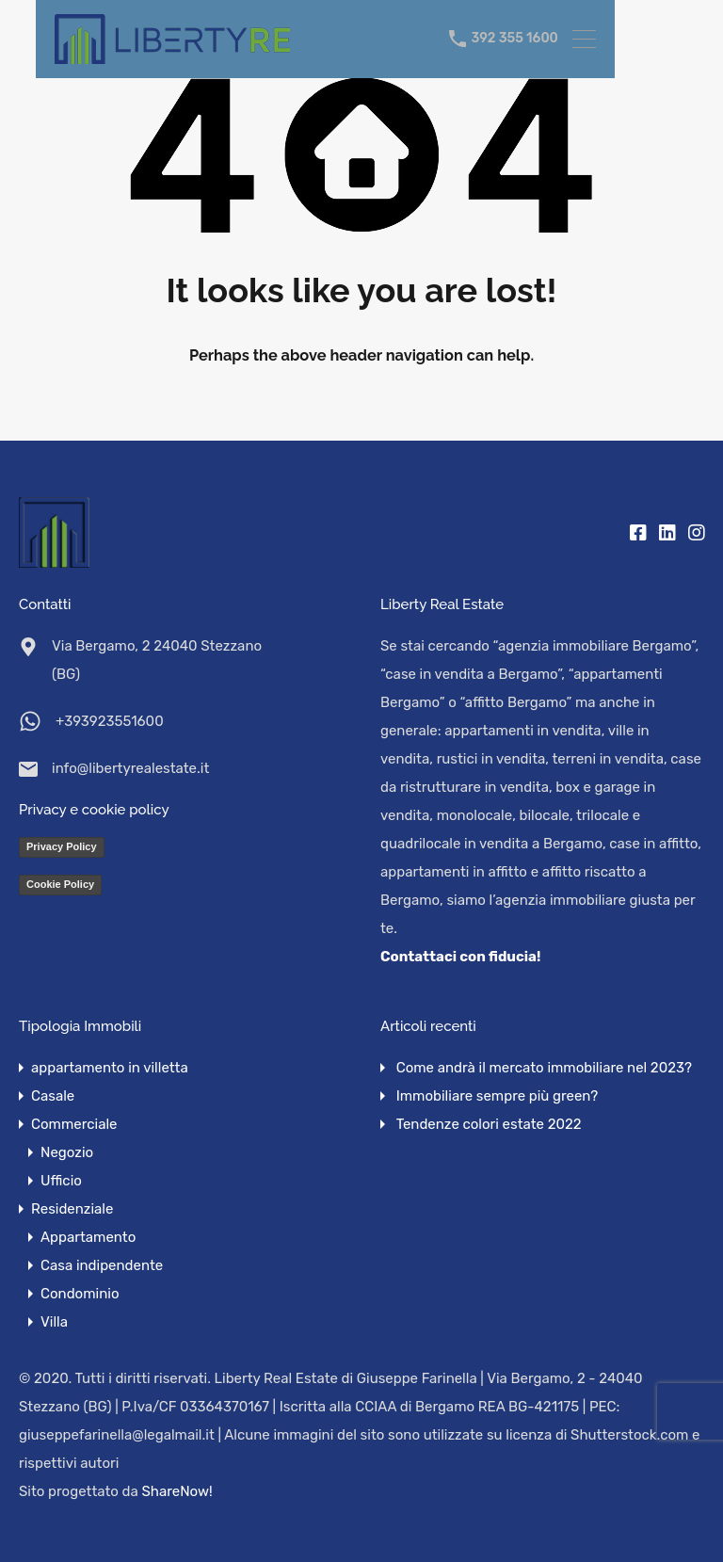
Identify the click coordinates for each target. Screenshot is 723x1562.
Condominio (80, 1293)
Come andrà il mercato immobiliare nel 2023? (544, 1067)
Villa (54, 1321)
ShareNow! (177, 1491)
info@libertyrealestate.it (130, 768)
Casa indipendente (101, 1265)
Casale (52, 1095)
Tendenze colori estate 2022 (489, 1124)
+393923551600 (110, 721)
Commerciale (74, 1124)
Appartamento (88, 1237)
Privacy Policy (61, 846)
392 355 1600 (514, 38)
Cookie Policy (60, 884)
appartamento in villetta (109, 1067)
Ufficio (61, 1180)
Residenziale (72, 1208)
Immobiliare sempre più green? (497, 1095)
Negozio (66, 1152)
